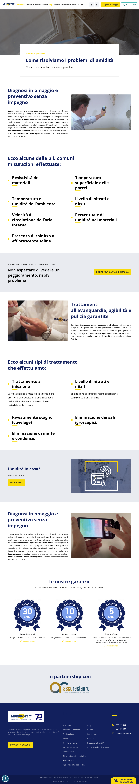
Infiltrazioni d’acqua (70, 747)
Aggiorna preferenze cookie (74, 765)
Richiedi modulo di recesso (98, 747)
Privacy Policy (68, 760)
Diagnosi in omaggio (110, 5)
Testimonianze (68, 734)
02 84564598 (121, 729)
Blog (50, 5)
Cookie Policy (68, 751)
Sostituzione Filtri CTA (95, 743)
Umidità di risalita (70, 743)
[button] (5, 778)
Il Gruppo (67, 725)
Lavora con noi (77, 5)
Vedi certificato (29, 645)
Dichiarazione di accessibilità (74, 756)
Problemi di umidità (33, 5)
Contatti (44, 5)
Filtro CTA (56, 5)
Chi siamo (21, 5)
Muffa (65, 738)
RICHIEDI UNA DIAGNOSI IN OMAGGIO (112, 272)
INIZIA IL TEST (16, 483)
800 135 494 (121, 725)
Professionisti (66, 5)
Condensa (91, 738)
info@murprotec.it (123, 733)
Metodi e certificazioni (71, 730)
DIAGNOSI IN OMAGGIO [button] (124, 780)
